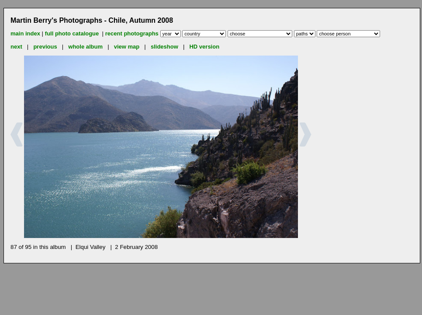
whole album (85, 46)
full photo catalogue (72, 33)
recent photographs (132, 33)
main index (25, 33)
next (16, 46)
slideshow (164, 46)
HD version (204, 46)
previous (45, 46)
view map (127, 46)
